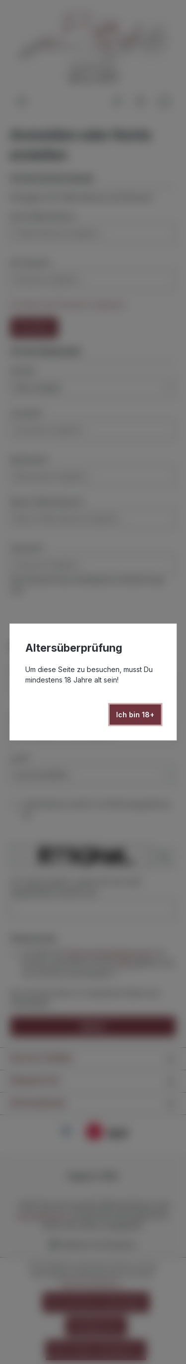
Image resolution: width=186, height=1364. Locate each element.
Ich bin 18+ (135, 714)
